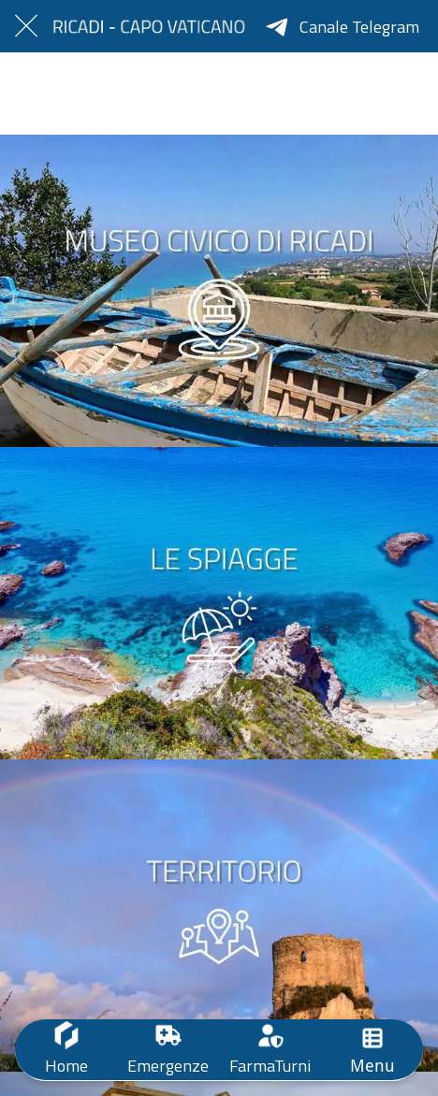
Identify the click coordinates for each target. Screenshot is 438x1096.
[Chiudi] (26, 26)
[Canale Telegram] (342, 26)
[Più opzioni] (372, 1049)
